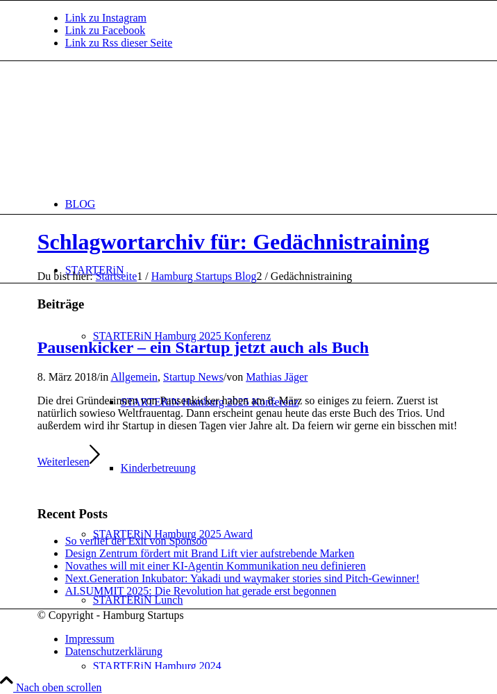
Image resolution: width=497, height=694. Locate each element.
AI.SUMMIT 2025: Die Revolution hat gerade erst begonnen (201, 591)
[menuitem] (262, 204)
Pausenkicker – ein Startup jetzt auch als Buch (203, 347)
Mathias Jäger (277, 377)
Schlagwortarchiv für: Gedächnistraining (233, 241)
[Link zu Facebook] (105, 30)
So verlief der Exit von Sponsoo (136, 541)
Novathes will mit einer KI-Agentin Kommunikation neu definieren (215, 566)
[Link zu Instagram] (105, 18)
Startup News (193, 377)
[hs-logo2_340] (141, 127)
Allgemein (134, 377)
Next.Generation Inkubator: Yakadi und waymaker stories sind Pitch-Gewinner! (242, 578)
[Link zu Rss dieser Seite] (119, 43)
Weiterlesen (68, 462)
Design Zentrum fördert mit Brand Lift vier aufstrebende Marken (210, 553)
